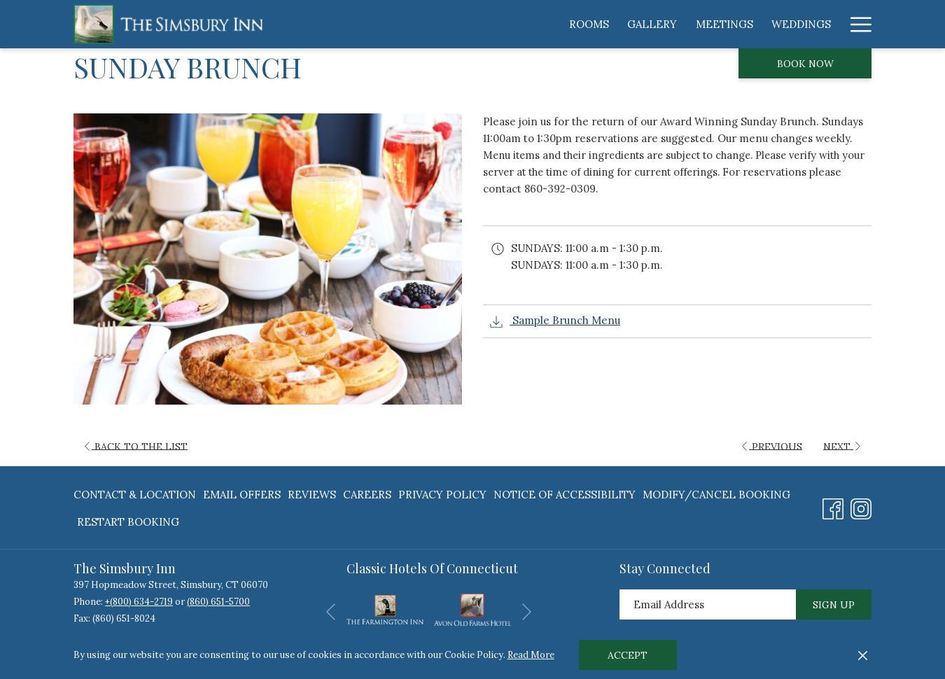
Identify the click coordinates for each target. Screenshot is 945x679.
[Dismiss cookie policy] (863, 655)
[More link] (856, 24)
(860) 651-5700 (218, 602)
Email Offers (242, 494)
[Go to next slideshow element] (527, 612)
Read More (530, 655)
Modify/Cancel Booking (716, 494)
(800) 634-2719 (141, 602)
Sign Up (834, 604)
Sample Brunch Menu (555, 321)
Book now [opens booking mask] (805, 63)
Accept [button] (628, 655)
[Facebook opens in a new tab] (833, 506)
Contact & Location (135, 494)
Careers (367, 494)
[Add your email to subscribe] (708, 604)
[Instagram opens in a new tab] (861, 506)
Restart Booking (128, 521)
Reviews (312, 494)
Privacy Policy (442, 494)
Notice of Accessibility (564, 494)
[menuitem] (424, 24)
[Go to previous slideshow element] (331, 612)
